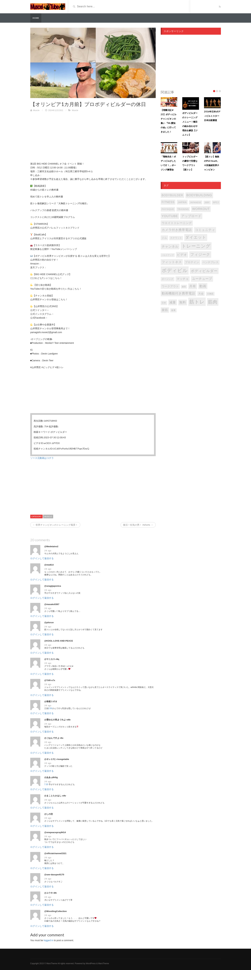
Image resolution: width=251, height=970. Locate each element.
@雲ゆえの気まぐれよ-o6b (57, 719)
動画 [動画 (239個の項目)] (202, 286)
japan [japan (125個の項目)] (182, 202)
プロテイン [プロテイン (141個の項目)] (192, 262)
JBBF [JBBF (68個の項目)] (207, 202)
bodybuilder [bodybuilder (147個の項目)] (172, 195)
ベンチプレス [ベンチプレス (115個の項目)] (211, 262)
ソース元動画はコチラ (42, 458)
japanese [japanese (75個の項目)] (195, 202)
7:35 (46, 784)
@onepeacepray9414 (55, 832)
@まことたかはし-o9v (55, 795)
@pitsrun (49, 622)
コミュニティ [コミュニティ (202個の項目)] (205, 230)
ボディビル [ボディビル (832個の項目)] (175, 270)
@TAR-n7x (49, 680)
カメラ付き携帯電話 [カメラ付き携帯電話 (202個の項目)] (177, 230)
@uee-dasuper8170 (54, 874)
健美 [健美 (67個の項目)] (184, 287)
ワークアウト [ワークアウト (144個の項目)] (170, 286)
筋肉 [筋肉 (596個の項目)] (212, 301)
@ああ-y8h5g (51, 777)
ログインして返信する (42, 558)
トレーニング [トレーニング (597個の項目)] (196, 246)
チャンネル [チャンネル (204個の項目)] (170, 246)
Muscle (36, 110)
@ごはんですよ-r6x (54, 738)
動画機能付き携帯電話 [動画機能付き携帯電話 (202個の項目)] (178, 293)
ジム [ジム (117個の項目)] (164, 237)
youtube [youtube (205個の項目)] (170, 216)
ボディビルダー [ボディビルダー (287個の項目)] (204, 271)
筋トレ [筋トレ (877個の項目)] (197, 301)
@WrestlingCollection (55, 911)
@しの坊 (48, 814)
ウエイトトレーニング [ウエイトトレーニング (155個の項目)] (177, 223)
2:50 (50, 708)
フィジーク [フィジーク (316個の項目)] (200, 254)
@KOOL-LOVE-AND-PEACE (58, 641)
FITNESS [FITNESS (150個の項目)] (168, 202)
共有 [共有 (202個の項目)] (192, 286)
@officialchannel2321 (55, 853)
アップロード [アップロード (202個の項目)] (191, 216)
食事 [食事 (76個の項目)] (173, 310)
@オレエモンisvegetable (56, 759)
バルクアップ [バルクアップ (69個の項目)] (168, 255)
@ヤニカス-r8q (51, 659)
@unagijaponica (52, 586)
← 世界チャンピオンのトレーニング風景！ (55, 525)
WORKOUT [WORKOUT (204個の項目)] (201, 209)
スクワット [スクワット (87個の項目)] (176, 238)
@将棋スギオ (50, 701)
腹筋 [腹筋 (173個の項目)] (165, 310)
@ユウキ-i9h (50, 893)
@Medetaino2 (51, 546)
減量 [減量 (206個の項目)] (172, 302)
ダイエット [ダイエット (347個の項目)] (195, 237)
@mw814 (49, 565)
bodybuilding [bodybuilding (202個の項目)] (199, 195)
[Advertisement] (93, 138)
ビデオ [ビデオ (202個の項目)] (182, 254)
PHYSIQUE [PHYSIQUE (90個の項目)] (168, 209)
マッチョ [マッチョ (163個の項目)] (183, 278)
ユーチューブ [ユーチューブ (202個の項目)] (202, 278)
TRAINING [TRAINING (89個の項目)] (183, 209)
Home (36, 18)
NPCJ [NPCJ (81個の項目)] (216, 202)
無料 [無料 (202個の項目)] (182, 302)
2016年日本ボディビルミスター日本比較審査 (212, 116)
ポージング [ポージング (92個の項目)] (167, 279)
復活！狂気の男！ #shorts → (138, 525)
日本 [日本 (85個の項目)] (164, 303)
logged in (48, 940)
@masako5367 (51, 604)
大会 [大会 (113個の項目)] (201, 293)
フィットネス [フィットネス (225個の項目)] (172, 262)
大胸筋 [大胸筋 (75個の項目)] (210, 294)
